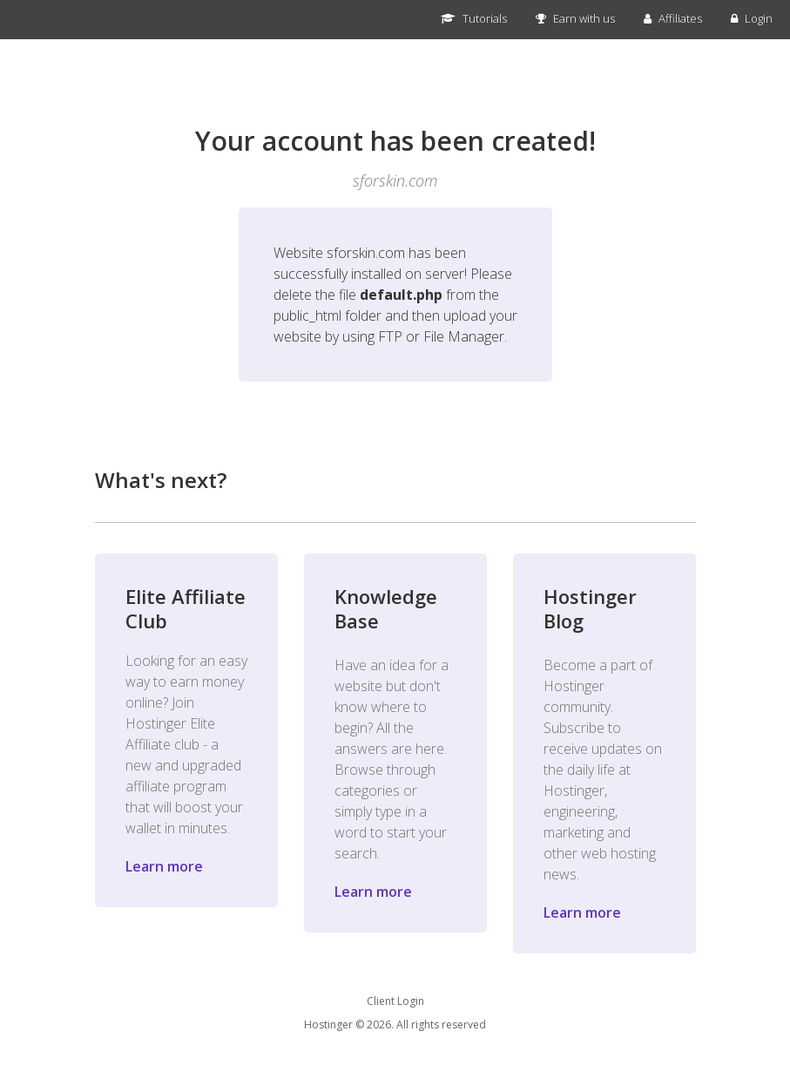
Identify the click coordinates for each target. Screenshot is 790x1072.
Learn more (164, 866)
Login (752, 18)
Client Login (395, 1001)
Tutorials (474, 18)
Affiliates (673, 18)
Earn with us (575, 18)
